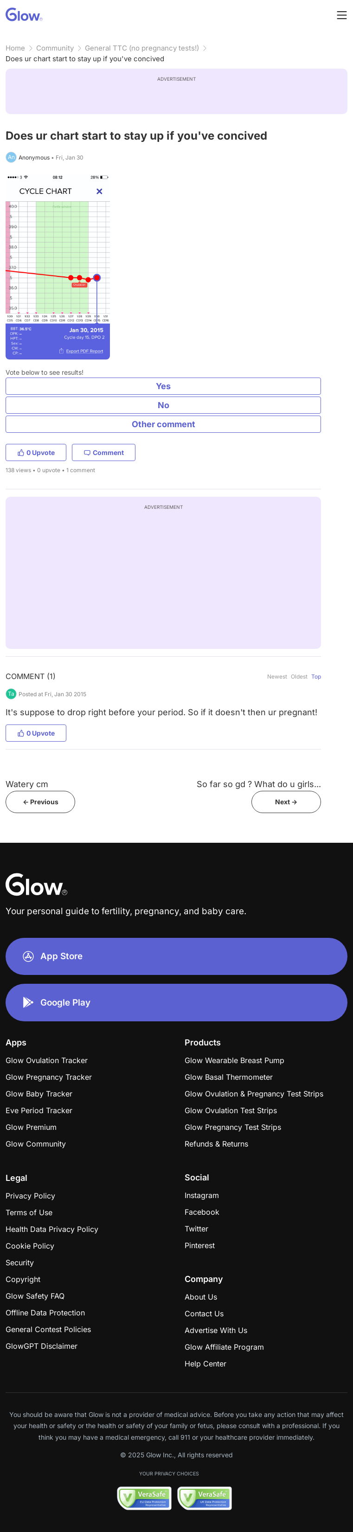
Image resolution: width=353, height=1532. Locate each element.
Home (15, 48)
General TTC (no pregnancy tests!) (142, 48)
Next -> (286, 802)
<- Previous (40, 802)
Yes (163, 386)
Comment (103, 452)
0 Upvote (36, 452)
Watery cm (27, 784)
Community (55, 48)
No (163, 405)
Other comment (163, 424)
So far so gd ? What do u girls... (259, 784)
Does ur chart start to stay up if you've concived (85, 58)
